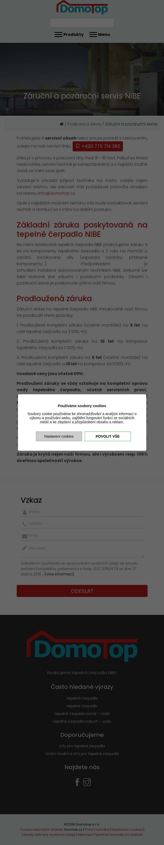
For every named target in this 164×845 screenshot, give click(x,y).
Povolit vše (108, 436)
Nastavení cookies (58, 436)
